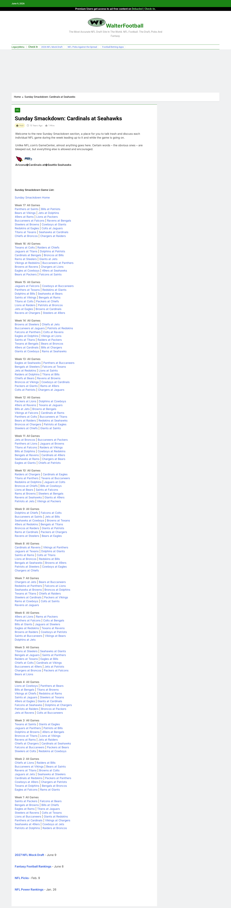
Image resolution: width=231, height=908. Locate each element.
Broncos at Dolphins (57, 589)
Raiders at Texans (26, 659)
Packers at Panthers (58, 778)
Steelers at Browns (27, 224)
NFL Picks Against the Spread (82, 47)
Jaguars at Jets (25, 774)
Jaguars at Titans (26, 251)
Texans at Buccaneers (55, 478)
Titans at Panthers (26, 478)
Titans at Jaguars (48, 809)
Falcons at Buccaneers (29, 747)
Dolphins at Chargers (58, 705)
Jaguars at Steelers (47, 624)
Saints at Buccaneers (28, 636)
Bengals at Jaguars (27, 655)
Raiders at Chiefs (48, 247)
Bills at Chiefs (50, 805)
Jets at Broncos (25, 440)
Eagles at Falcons (26, 789)
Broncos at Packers (53, 709)
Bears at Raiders (25, 420)
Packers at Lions (25, 401)
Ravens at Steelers (27, 536)
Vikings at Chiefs (25, 693)
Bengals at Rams (49, 297)
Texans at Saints (25, 724)
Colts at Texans (52, 812)
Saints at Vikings (25, 297)
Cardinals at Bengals (28, 255)
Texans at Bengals (26, 343)
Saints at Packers (26, 801)
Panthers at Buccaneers (58, 363)
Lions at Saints (48, 370)
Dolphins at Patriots (52, 251)
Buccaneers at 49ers (28, 666)
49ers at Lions (24, 616)
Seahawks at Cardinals (53, 232)
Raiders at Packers (50, 340)
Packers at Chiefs (47, 301)
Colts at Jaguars (52, 228)
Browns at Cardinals (48, 309)
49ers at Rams (24, 217)
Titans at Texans (25, 232)
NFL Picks (22, 878)
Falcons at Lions (55, 586)
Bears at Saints (56, 766)
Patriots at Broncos (50, 305)
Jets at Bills (52, 516)
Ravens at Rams (25, 739)
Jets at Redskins (25, 370)
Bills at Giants (23, 624)
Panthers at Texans (27, 290)
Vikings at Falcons (26, 413)
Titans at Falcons (26, 447)
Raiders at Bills (46, 762)
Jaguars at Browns (52, 443)
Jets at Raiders (48, 739)
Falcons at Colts (51, 513)
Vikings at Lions (51, 336)
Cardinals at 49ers (53, 455)
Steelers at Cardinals (28, 597)
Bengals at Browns (27, 805)
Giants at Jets (48, 259)
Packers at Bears (58, 747)
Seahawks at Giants (53, 651)
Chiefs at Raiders (50, 593)
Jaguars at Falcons (27, 286)
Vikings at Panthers (55, 547)
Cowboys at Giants (54, 224)
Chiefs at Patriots (49, 463)
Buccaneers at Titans (53, 416)
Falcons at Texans (54, 366)
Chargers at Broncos (28, 670)
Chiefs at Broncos (26, 236)
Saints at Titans (25, 340)
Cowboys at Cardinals (55, 382)
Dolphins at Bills (25, 293)
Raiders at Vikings (51, 447)
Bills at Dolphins (25, 451)
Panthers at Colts (26, 416)
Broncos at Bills (54, 255)
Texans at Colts (25, 247)
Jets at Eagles (24, 309)
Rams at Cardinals (26, 532)
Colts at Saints (50, 601)
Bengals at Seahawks (29, 563)
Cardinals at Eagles (55, 474)
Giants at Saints (50, 428)
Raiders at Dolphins (27, 374)
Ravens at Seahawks (28, 497)
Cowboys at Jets (53, 824)
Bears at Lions (24, 674)
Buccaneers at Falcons (29, 220)
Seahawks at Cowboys (29, 520)
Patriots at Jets (24, 501)
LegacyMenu (18, 47)
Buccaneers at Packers (53, 440)
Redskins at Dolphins (28, 482)
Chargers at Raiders (53, 236)
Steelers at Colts (25, 751)
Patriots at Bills (53, 728)
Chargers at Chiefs (27, 570)
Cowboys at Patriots (54, 632)
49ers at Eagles (25, 701)
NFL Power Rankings (29, 889)
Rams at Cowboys (26, 601)
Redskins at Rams (50, 693)
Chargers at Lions (52, 266)
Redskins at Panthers (28, 586)
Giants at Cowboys (27, 351)
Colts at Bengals (53, 620)
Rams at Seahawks (54, 351)
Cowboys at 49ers (26, 782)
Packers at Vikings (56, 597)
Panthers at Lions (26, 443)
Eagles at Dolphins (26, 336)
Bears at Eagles (52, 536)
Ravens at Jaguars (27, 605)
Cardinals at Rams (52, 413)
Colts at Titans (46, 555)
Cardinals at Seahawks (56, 743)
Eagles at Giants (25, 463)
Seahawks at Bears (50, 293)
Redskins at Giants (54, 290)
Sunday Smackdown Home (32, 197)
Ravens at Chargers (27, 313)
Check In (33, 46)
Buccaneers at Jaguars (30, 328)
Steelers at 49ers (54, 313)
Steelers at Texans (52, 697)
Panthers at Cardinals (29, 820)
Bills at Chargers (51, 347)
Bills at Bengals (24, 689)
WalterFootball (124, 25)
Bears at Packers (26, 274)
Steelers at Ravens (27, 812)
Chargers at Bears (53, 459)
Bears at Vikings (25, 213)
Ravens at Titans (26, 770)
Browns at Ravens (26, 266)
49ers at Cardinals (26, 347)
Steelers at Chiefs (26, 428)
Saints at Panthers (54, 655)
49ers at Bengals (53, 732)
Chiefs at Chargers (27, 743)
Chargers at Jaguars (51, 390)
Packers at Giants (26, 386)
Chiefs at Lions (24, 762)
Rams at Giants (50, 789)
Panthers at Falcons (28, 620)
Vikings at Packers (49, 501)
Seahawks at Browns (28, 589)
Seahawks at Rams (27, 459)
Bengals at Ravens (27, 455)
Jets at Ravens (24, 712)
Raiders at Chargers (27, 474)
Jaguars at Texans (27, 551)
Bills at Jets (22, 409)
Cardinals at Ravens (28, 547)
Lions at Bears (24, 489)
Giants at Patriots (53, 528)
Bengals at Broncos (54, 786)
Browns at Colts (49, 770)
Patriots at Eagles (55, 424)
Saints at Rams (24, 555)
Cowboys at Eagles (54, 566)
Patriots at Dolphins (27, 828)
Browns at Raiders (26, 632)
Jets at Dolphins (48, 213)
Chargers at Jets (25, 582)
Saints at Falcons (47, 489)
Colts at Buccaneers (50, 712)
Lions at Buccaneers (28, 816)
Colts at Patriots (25, 390)
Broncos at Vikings (27, 382)
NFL (17, 110)
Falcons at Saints (50, 274)
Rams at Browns (25, 493)
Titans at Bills (51, 374)
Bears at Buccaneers (52, 582)
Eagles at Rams (25, 809)
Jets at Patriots (54, 666)
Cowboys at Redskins (51, 451)
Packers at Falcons (56, 670)
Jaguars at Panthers (28, 728)
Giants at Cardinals (50, 701)
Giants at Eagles (49, 724)
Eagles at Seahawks (28, 363)
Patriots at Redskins (60, 328)
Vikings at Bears (55, 636)
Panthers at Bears (52, 686)
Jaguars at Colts (54, 482)
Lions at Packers (47, 217)
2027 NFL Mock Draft (29, 855)
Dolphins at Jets (25, 639)
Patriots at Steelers (27, 566)
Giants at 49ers (54, 497)
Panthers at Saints (26, 209)
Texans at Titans (25, 593)
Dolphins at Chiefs (26, 513)
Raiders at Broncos (55, 828)
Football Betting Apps (113, 47)
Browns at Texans (58, 520)
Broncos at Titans (26, 736)
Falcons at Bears (51, 801)
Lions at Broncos (25, 559)
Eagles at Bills (49, 659)
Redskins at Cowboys (52, 751)
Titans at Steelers (26, 651)
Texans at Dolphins (27, 786)
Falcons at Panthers (28, 332)
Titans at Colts (24, 301)
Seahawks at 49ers (27, 824)
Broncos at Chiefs (26, 486)
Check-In (150, 8)
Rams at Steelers (26, 259)
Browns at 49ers (55, 563)
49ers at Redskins (26, 524)
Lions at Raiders (25, 305)
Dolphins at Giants (53, 551)
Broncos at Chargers (28, 424)
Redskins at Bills (49, 559)
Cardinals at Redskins (29, 778)
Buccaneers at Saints (28, 516)
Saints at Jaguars (26, 697)
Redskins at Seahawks (53, 420)
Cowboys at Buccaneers (58, 286)
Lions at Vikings (50, 736)
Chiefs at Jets (51, 324)
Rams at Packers (47, 616)
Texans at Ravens (53, 628)
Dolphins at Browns (27, 732)
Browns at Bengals (44, 409)
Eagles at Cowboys (27, 270)
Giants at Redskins (56, 816)
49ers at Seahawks (54, 270)
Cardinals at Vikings (49, 662)
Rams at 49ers (49, 386)
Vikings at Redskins (27, 263)
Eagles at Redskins (27, 628)
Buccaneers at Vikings (29, 766)
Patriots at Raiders (26, 709)
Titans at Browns (48, 689)
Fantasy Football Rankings (33, 866)
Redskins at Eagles (27, 228)
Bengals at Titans (52, 524)
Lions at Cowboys (26, 686)
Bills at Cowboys (51, 486)
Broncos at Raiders (27, 528)
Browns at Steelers (27, 324)
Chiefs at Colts (24, 662)
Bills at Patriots (50, 209)
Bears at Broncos (52, 343)
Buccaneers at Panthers (57, 263)
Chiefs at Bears (24, 378)
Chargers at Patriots (54, 782)
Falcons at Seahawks (28, 705)
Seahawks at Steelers (52, 774)
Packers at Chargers (54, 532)
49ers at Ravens (25, 405)
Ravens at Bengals (59, 220)
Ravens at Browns (48, 378)
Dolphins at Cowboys (52, 401)
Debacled (137, 8)
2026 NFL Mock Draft (52, 47)
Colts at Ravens (53, 332)
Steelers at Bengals (50, 493)
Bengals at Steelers (27, 366)
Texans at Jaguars (51, 405)
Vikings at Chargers (57, 820)
